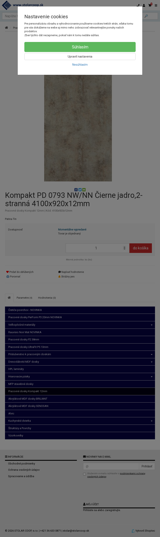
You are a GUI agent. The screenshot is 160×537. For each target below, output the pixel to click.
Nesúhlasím (80, 64)
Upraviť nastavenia (80, 56)
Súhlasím (80, 46)
